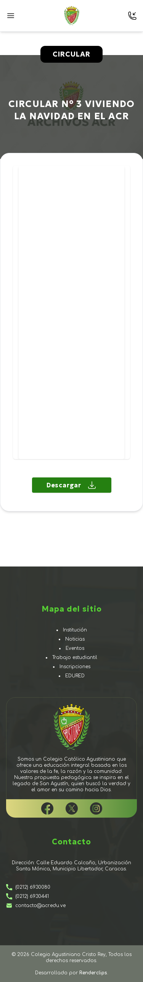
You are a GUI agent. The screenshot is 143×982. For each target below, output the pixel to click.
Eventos (75, 648)
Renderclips (93, 973)
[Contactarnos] (132, 15)
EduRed (75, 675)
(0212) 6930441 (27, 896)
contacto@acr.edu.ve (36, 905)
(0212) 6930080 (28, 887)
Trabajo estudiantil (74, 657)
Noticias (75, 639)
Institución (75, 630)
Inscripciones (74, 666)
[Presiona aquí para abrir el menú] (10, 15)
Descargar (71, 485)
